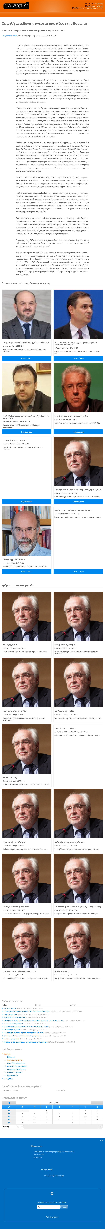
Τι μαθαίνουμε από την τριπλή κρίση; (71, 416)
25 (9, 1116)
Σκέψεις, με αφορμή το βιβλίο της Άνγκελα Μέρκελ (26, 342)
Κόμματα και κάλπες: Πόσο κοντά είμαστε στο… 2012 (39, 1027)
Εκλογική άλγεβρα (23, 1039)
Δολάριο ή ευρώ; (61, 971)
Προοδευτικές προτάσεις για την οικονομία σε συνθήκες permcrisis (75, 343)
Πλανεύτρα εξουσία (25, 1030)
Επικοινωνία (39, 1155)
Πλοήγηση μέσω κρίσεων (14, 559)
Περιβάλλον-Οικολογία (16, 1063)
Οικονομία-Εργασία (15, 1060)
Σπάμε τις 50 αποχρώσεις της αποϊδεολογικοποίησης (40, 1042)
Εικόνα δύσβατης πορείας (15, 440)
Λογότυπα (38, 1157)
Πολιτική (11, 1057)
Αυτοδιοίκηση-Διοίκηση (17, 1066)
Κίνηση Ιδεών (12, 1075)
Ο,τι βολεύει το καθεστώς (26, 1017)
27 (9, 1122)
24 (9, 1113)
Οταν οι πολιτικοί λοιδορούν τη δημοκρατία (35, 1036)
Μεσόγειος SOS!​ (27, 1014)
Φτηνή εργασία (10, 645)
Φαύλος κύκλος (10, 778)
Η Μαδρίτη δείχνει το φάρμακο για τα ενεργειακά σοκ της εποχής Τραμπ (44, 1020)
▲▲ (101, 1140)
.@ (54, 1176)
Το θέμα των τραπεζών (64, 645)
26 (9, 1119)
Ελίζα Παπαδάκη (9, 36)
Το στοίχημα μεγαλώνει (65, 728)
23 (9, 1110)
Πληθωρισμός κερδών (64, 711)
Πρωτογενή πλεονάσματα (14, 842)
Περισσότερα (26, 358)
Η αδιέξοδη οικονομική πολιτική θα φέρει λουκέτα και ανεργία (26, 417)
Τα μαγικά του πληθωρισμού (16, 907)
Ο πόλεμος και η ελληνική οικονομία (19, 971)
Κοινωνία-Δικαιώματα (16, 1069)
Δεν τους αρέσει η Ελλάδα (15, 711)
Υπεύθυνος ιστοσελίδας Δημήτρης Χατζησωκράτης (54, 1152)
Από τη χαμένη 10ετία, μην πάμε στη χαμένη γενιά (77, 490)
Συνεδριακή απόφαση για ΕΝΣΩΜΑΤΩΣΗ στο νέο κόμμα (43, 1011)
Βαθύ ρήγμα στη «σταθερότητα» (69, 842)
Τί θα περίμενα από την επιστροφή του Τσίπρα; (35, 1033)
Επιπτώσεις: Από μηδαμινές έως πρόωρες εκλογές (77, 907)
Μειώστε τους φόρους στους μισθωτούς (72, 510)
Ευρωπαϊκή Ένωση (14, 1072)
